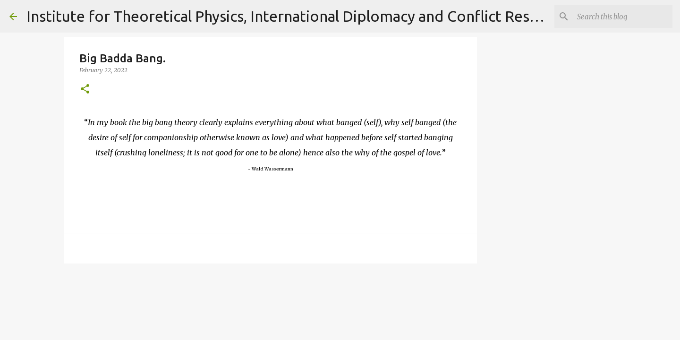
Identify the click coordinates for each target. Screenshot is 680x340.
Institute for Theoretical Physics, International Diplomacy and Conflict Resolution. (304, 16)
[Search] (622, 16)
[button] (85, 89)
